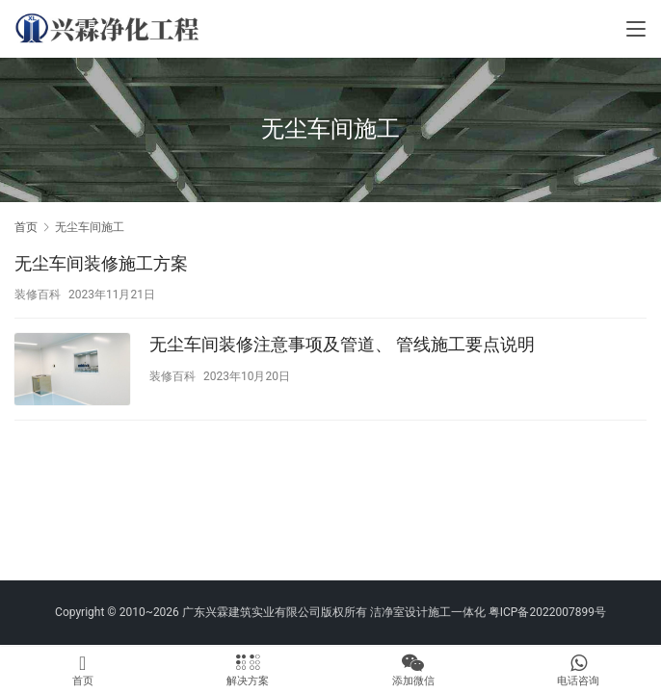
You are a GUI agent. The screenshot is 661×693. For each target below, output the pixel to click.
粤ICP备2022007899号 (547, 612)
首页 (26, 227)
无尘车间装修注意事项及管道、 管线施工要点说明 (342, 344)
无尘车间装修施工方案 (101, 263)
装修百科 (37, 294)
